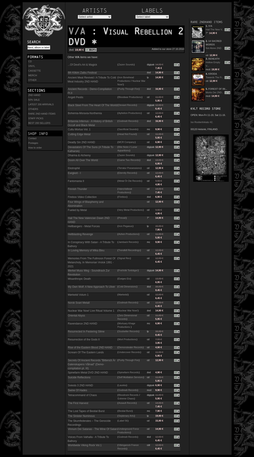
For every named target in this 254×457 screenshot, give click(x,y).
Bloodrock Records (128, 395)
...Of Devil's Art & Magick (82, 64)
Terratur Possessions (129, 168)
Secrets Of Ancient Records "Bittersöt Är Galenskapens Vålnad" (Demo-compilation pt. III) (91, 364)
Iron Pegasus (125, 226)
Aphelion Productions (129, 113)
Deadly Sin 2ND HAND (81, 142)
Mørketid (123, 294)
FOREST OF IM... (217, 89)
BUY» (92, 49)
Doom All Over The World (83, 160)
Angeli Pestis (75, 97)
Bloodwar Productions (130, 97)
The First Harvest (78, 403)
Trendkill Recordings (129, 250)
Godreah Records (127, 121)
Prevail (122, 218)
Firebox (122, 196)
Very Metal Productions (130, 210)
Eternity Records (127, 173)
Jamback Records (127, 242)
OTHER (32, 80)
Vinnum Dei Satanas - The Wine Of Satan (92, 429)
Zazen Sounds (126, 64)
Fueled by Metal (77, 210)
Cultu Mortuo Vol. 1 (79, 129)
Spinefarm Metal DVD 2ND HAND (88, 372)
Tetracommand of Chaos (82, 395)
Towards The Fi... (215, 77)
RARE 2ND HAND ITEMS (42, 113)
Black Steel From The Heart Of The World (92, 105)
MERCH (32, 75)
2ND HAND (34, 95)
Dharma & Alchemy (79, 155)
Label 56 (123, 420)
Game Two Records (128, 160)
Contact (32, 138)
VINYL (31, 66)
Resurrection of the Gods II (84, 339)
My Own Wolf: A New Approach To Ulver (91, 286)
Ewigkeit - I (74, 173)
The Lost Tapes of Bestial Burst (86, 411)
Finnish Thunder (77, 189)
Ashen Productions (128, 234)
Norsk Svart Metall (79, 302)
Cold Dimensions (127, 286)
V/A (79, 31)
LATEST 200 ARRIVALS (41, 104)
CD (30, 61)
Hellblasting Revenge (80, 234)
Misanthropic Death (79, 278)
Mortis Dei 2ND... (215, 92)
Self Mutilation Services (130, 377)
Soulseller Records (128, 331)
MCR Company (126, 142)
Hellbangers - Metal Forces (84, 226)
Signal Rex (124, 258)
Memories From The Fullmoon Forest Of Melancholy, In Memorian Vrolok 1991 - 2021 (91, 262)
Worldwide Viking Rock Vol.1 (85, 445)
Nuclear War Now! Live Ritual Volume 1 (91, 310)
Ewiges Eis (124, 278)
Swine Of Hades (77, 390)
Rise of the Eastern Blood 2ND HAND (90, 347)
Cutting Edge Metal (79, 134)
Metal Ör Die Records (129, 181)
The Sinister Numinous (81, 416)
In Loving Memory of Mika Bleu (86, 250)
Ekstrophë (74, 168)
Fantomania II (76, 181)
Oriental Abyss (76, 315)
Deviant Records (127, 105)
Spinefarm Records (128, 372)
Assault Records (127, 403)
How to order (35, 147)
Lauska (122, 385)
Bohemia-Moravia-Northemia (85, 113)
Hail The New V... (215, 29)
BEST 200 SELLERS (39, 123)
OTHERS (33, 109)
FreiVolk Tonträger (128, 270)
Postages (33, 143)
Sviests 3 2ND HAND (80, 385)
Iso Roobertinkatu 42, (202, 122)
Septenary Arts (126, 415)
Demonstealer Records (130, 347)
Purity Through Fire (128, 89)
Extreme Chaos (126, 398)
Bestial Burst (125, 411)
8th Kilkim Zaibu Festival (82, 72)
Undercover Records (129, 352)
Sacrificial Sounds (127, 129)
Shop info (38, 134)
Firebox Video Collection (82, 197)
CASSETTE (34, 70)
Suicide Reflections (79, 377)
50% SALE (34, 99)
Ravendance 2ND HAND (82, 323)
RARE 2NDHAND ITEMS (206, 22)
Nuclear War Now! (128, 310)
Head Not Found (127, 134)
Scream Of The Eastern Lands (86, 352)
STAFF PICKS (35, 118)
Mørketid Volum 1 (78, 294)
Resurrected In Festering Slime (86, 331)
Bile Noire (123, 147)
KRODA (212, 73)
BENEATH (214, 58)
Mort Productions (127, 339)
